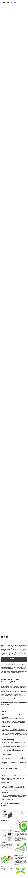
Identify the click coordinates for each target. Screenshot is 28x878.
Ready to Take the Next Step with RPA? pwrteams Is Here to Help (8, 61)
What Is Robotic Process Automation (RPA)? (8, 37)
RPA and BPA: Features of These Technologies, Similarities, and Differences (14, 867)
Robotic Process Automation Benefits (8, 44)
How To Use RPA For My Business (8, 46)
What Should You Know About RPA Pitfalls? (8, 49)
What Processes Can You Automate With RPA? (9, 40)
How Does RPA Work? (6, 42)
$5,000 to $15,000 (14, 573)
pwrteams (9, 791)
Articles (5, 7)
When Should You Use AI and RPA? (8, 54)
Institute (13, 559)
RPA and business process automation (9, 596)
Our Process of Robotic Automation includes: (8, 64)
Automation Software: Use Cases (7, 56)
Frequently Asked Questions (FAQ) (8, 58)
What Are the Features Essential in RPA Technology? (8, 52)
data (12, 85)
